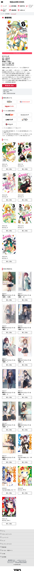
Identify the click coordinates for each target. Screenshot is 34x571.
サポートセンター (23, 561)
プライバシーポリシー (12, 561)
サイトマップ (10, 562)
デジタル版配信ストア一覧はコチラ (12, 128)
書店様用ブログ (11, 560)
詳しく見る (9, 169)
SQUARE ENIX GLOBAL (21, 562)
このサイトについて (21, 560)
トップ (2, 13)
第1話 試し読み (9, 85)
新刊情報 (7, 13)
